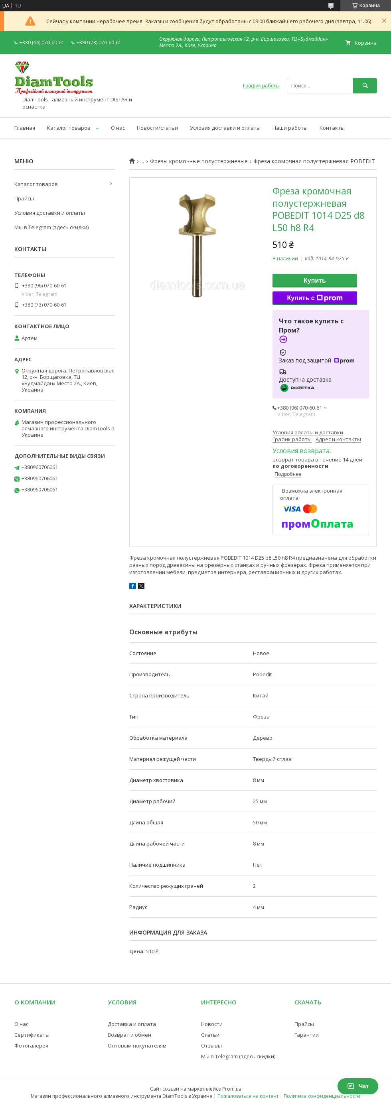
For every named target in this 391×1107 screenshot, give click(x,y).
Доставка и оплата (132, 1024)
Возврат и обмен (129, 1034)
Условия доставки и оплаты (225, 127)
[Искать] (365, 85)
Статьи (210, 1034)
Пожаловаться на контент (247, 1096)
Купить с (314, 298)
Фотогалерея (31, 1045)
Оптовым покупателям (137, 1045)
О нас (118, 127)
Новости (212, 1024)
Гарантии (306, 1034)
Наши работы (290, 127)
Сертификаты (31, 1034)
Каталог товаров (69, 127)
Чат (358, 1086)
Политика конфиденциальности (322, 1096)
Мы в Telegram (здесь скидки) (51, 227)
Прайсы (24, 198)
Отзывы (211, 1045)
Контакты (332, 127)
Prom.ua (231, 1088)
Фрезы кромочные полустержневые (199, 161)
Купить (315, 280)
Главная (24, 127)
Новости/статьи (157, 127)
